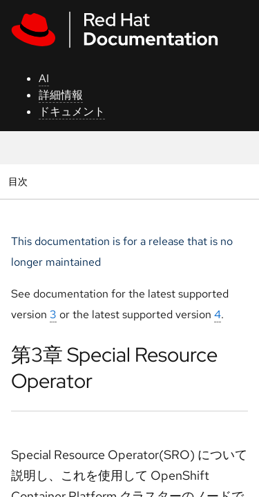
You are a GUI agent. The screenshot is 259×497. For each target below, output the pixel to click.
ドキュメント (72, 111)
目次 (20, 181)
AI (44, 78)
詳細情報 (61, 95)
